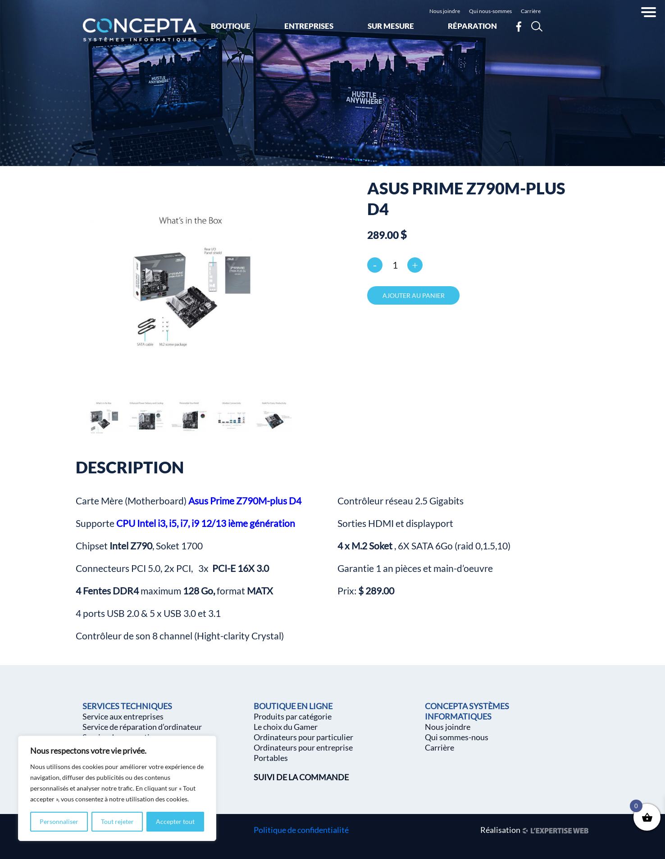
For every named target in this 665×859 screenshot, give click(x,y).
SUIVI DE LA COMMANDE (301, 777)
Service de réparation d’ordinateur (142, 727)
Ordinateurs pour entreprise (303, 747)
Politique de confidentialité (301, 830)
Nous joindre (444, 11)
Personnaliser (59, 821)
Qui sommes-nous (456, 737)
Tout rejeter (117, 821)
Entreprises (308, 26)
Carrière (531, 11)
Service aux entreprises (123, 716)
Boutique (231, 26)
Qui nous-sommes (490, 11)
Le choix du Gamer (286, 727)
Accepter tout (175, 821)
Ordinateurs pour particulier (303, 737)
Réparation (472, 26)
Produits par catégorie (293, 716)
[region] (117, 788)
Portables (271, 758)
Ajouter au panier (414, 295)
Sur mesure (391, 26)
